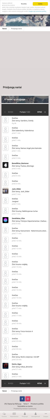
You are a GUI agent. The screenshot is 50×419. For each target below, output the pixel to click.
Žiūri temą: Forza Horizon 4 (22, 331)
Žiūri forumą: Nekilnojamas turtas (25, 211)
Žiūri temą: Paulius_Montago (23, 166)
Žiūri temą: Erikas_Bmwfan (22, 367)
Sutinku (40, 4)
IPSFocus (18, 404)
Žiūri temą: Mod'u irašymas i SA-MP (25, 357)
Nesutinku (24, 4)
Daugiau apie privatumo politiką (37, 11)
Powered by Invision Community (25, 409)
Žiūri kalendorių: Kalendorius (23, 131)
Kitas (39, 112)
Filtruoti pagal (40, 107)
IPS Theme (8, 404)
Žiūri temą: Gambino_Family (22, 121)
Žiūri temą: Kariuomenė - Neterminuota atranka (30, 231)
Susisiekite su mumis (25, 406)
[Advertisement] (25, 59)
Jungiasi (15, 201)
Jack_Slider (16, 189)
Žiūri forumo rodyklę (19, 264)
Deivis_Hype (16, 364)
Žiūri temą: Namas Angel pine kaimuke (26, 148)
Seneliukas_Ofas (18, 218)
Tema (26, 404)
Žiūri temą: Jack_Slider (20, 192)
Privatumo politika (37, 404)
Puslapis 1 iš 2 (25, 112)
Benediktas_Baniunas (20, 163)
